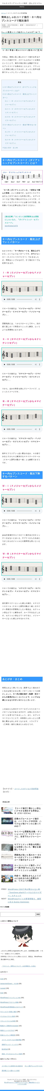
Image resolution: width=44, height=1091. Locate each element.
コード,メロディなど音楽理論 (26, 789)
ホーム (3, 13)
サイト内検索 (4, 907)
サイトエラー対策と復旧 (8, 1012)
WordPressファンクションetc (10, 997)
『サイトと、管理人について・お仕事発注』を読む (19, 966)
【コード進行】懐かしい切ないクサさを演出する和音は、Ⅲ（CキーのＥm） (27, 810)
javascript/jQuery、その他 (9, 983)
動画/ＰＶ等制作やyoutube (9, 1026)
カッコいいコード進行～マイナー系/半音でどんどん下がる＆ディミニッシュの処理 (28, 867)
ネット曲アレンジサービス (33, 1066)
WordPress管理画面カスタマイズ (11, 1007)
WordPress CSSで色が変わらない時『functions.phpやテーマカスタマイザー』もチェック (25, 892)
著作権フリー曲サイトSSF (11, 1070)
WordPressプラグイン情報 (9, 1002)
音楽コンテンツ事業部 (7, 1035)
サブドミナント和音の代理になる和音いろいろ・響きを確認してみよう (27, 847)
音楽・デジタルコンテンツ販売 (12, 1054)
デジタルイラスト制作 (7, 1016)
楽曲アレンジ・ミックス (10, 1044)
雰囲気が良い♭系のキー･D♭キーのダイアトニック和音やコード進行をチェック (27, 857)
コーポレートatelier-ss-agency (12, 1066)
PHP (2, 993)
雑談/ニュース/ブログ (7, 1030)
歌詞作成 (5, 1049)
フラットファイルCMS (8, 1021)
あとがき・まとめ (10, 148)
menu (22, 7)
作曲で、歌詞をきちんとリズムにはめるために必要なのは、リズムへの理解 (27, 878)
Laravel (3, 988)
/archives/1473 (11, 226)
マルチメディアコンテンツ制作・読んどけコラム (22, 3)
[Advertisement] (22, 648)
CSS (2, 979)
